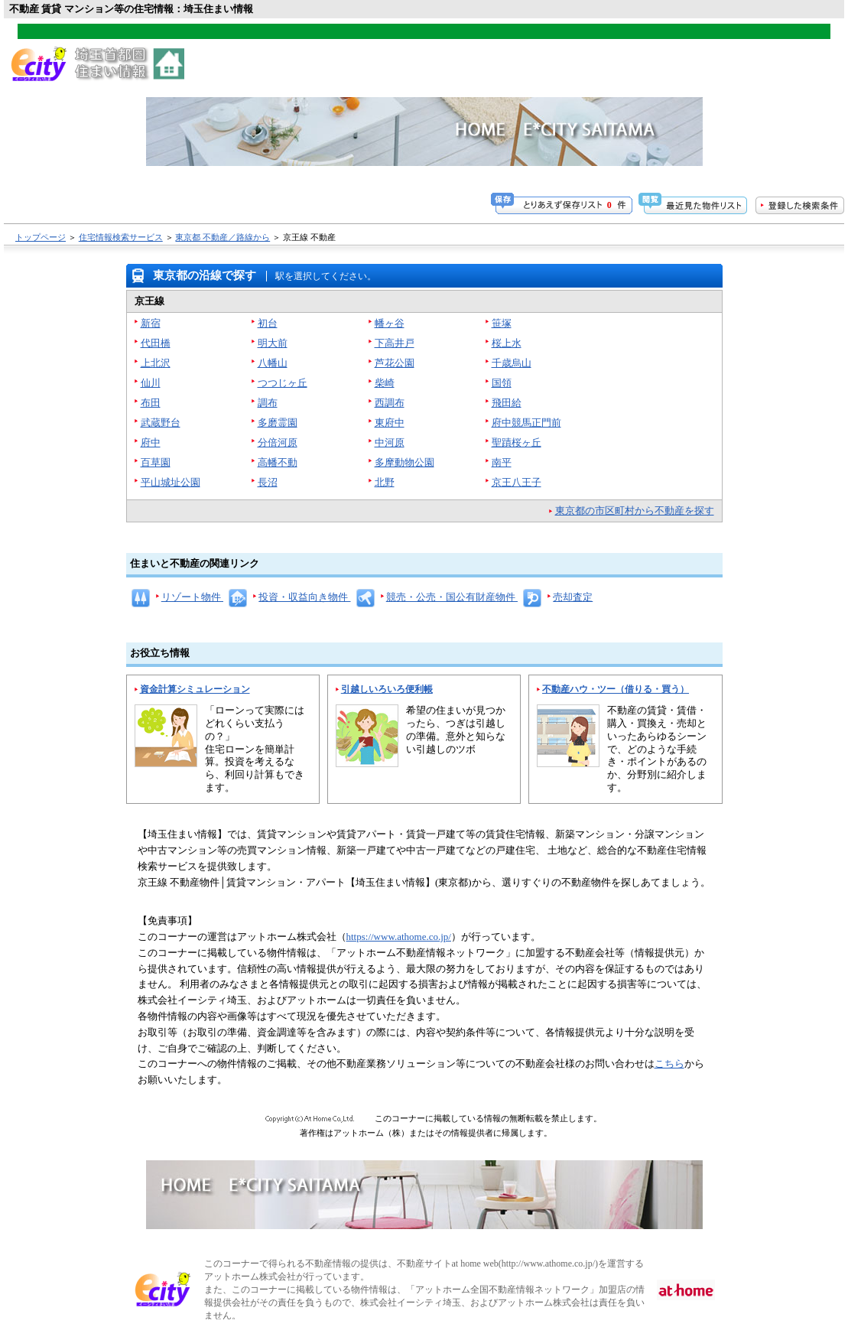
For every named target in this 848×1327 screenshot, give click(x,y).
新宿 (151, 323)
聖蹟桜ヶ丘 (516, 442)
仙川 (151, 383)
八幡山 (273, 363)
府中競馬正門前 (526, 422)
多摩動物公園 (404, 462)
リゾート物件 (192, 597)
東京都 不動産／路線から (222, 237)
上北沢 (156, 363)
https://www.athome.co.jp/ (398, 936)
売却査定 (573, 597)
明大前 (273, 343)
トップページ (40, 237)
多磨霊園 (277, 422)
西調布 (390, 402)
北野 (385, 482)
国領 (502, 383)
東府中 (390, 422)
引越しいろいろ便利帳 (387, 689)
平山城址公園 (170, 482)
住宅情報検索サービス (121, 237)
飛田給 (506, 402)
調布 (268, 402)
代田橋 (156, 343)
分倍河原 (277, 442)
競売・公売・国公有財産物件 (452, 597)
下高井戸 (394, 343)
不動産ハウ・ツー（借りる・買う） (615, 689)
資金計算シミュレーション (195, 689)
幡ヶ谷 (390, 323)
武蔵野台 (160, 422)
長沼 (268, 482)
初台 (268, 323)
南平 (502, 462)
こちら (669, 1063)
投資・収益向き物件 (304, 597)
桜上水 (506, 343)
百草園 (156, 462)
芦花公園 (394, 363)
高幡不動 (277, 462)
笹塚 (502, 323)
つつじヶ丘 (282, 383)
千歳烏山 (511, 363)
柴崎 (385, 383)
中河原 (390, 442)
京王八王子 (516, 482)
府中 (151, 442)
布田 (151, 402)
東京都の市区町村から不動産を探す (634, 510)
